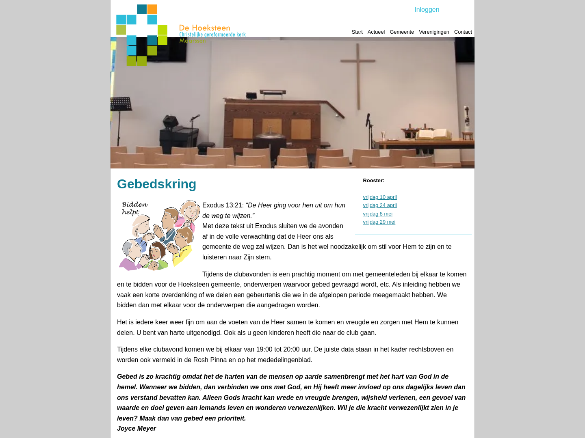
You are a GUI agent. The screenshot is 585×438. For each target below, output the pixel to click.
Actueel (376, 32)
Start (357, 32)
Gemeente (402, 32)
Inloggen (426, 9)
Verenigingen (434, 32)
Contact (463, 32)
